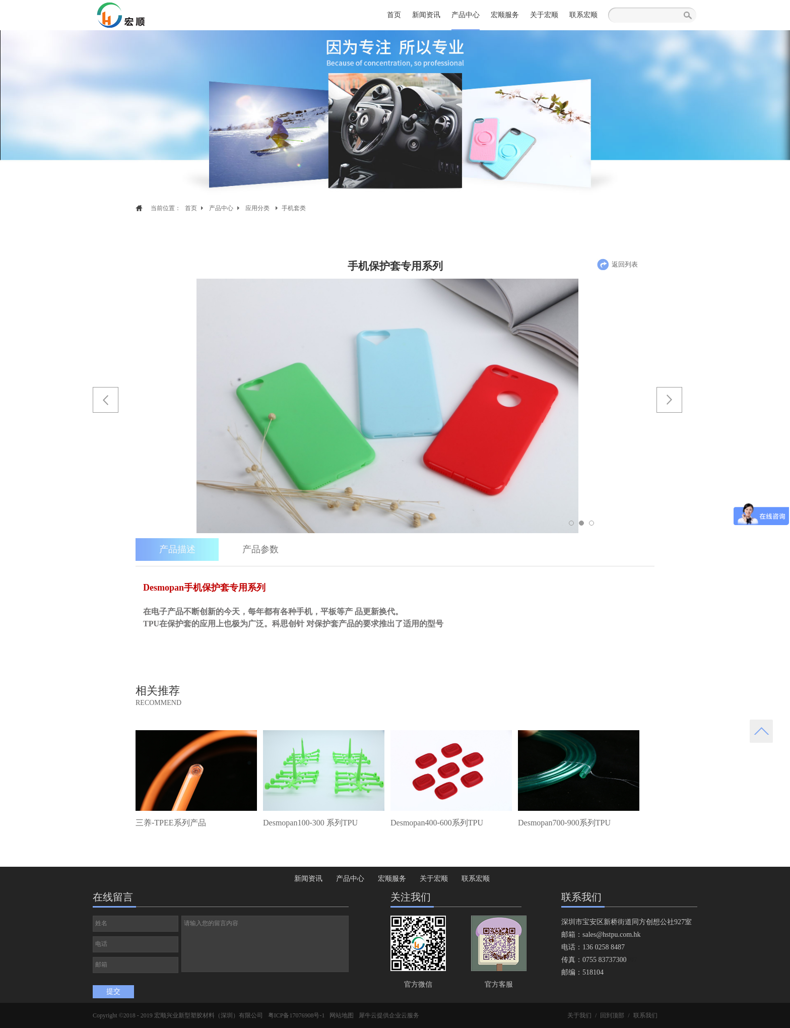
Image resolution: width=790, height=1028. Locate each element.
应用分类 (257, 208)
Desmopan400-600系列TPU (436, 822)
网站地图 (342, 1015)
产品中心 (221, 208)
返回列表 (625, 264)
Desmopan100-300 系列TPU (310, 822)
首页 (394, 15)
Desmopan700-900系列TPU (564, 822)
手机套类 (294, 208)
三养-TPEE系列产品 (171, 822)
